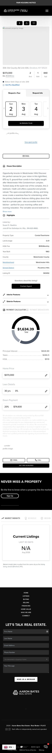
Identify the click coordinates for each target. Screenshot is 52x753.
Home (26, 593)
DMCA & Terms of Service (28, 750)
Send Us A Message (26, 679)
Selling (26, 603)
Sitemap (41, 750)
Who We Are (26, 612)
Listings (26, 596)
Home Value (26, 609)
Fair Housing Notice (26, 3)
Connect (26, 616)
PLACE (43, 726)
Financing (26, 606)
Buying (26, 599)
